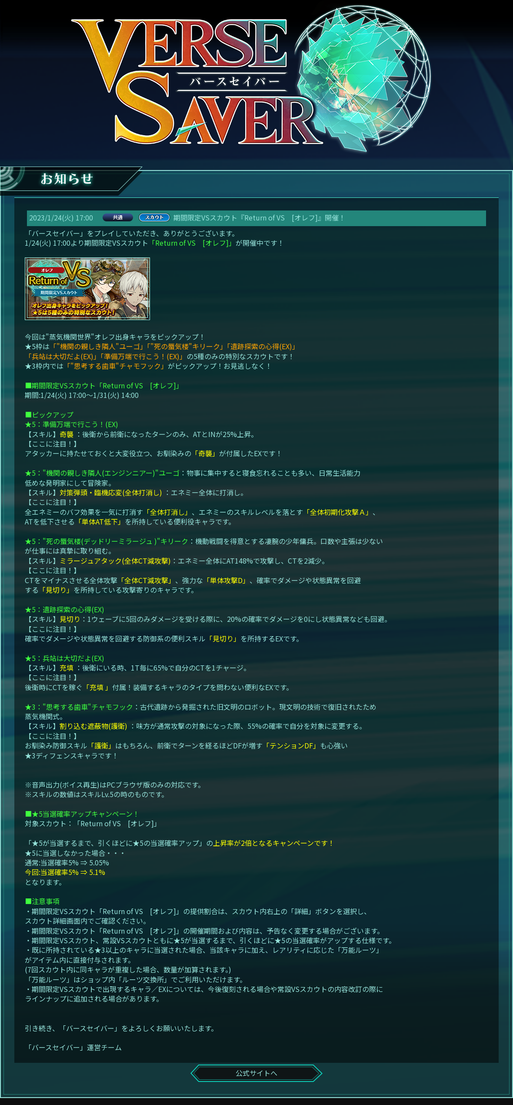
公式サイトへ (256, 1073)
